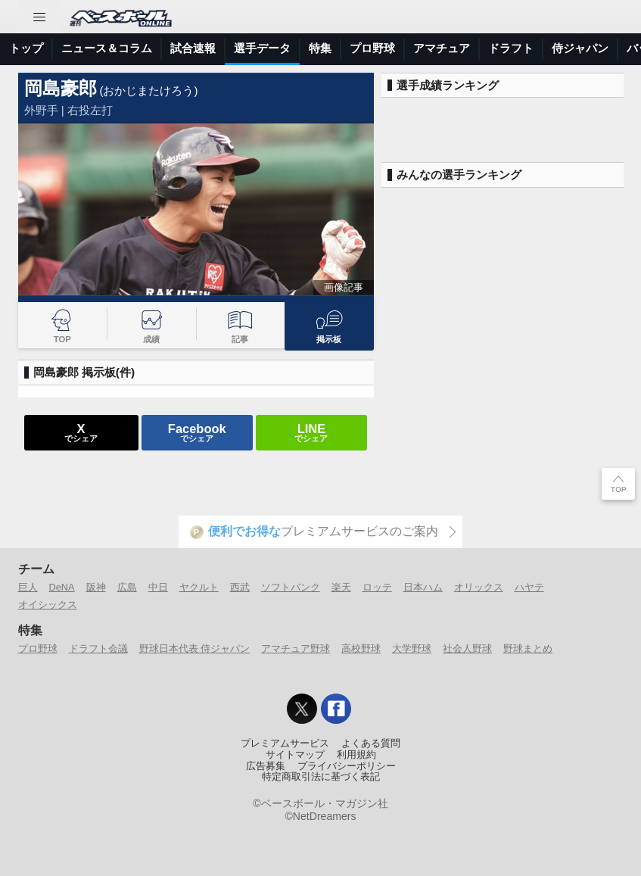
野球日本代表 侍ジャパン (194, 648)
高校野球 (361, 648)
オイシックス (47, 604)
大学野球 (411, 648)
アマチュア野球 (295, 648)
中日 (158, 587)
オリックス (478, 587)
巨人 (28, 587)
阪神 (96, 587)
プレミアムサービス (285, 743)
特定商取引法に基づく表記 (321, 777)
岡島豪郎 (60, 88)
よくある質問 (370, 743)
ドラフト (511, 48)
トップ (26, 48)
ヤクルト (199, 587)
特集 (320, 48)
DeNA (62, 587)
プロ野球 (372, 48)
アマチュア (441, 48)
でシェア (81, 432)
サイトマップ (295, 755)
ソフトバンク (290, 587)
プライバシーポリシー (346, 766)
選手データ (262, 48)
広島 (127, 587)
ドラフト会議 (98, 648)
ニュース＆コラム (106, 48)
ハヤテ (529, 587)
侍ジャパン (580, 48)
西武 (240, 587)
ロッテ (377, 587)
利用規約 (356, 755)
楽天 (341, 587)
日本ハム (423, 587)
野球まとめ (527, 648)
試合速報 (193, 48)
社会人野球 (467, 648)
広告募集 (265, 766)
